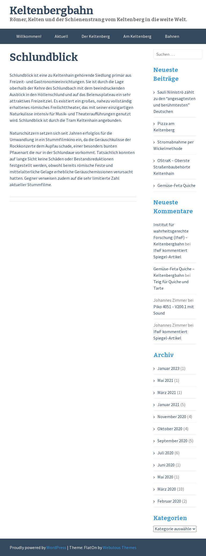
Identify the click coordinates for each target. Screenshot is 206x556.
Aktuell (61, 36)
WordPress (56, 547)
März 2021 (166, 392)
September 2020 (172, 440)
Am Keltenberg (137, 36)
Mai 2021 (165, 380)
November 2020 (171, 416)
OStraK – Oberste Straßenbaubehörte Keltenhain (171, 167)
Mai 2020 (165, 477)
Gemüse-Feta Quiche (176, 185)
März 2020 (166, 489)
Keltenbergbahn (51, 10)
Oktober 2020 (169, 428)
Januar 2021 (168, 404)
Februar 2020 (169, 501)
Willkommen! (28, 36)
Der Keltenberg (96, 36)
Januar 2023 (168, 368)
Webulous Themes (120, 547)
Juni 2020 (166, 464)
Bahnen (172, 36)
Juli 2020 (165, 452)
